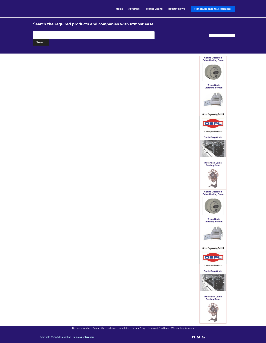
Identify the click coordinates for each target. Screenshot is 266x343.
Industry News (176, 9)
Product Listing (154, 9)
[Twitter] (198, 337)
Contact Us (98, 328)
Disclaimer (111, 328)
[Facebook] (193, 337)
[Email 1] (203, 337)
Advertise (134, 9)
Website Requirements (182, 328)
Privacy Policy (138, 328)
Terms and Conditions (158, 328)
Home (119, 9)
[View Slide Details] (213, 123)
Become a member (81, 328)
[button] (213, 9)
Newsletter (124, 328)
